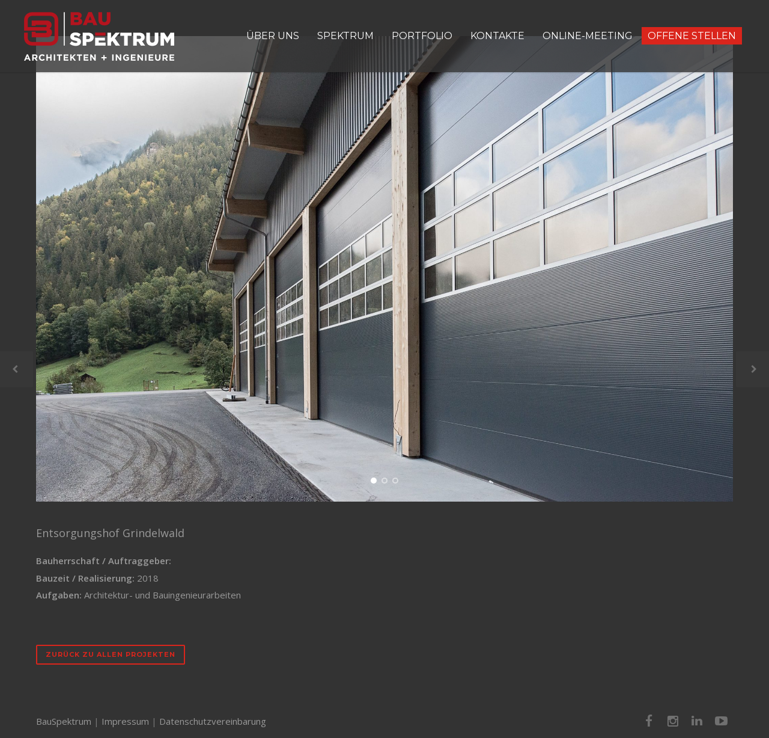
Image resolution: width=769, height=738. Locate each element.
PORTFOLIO (422, 36)
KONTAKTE (497, 36)
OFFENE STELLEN (692, 36)
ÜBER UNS (272, 36)
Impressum (125, 721)
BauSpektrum (63, 721)
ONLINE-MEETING (588, 36)
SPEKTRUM (345, 36)
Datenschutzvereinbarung (212, 721)
